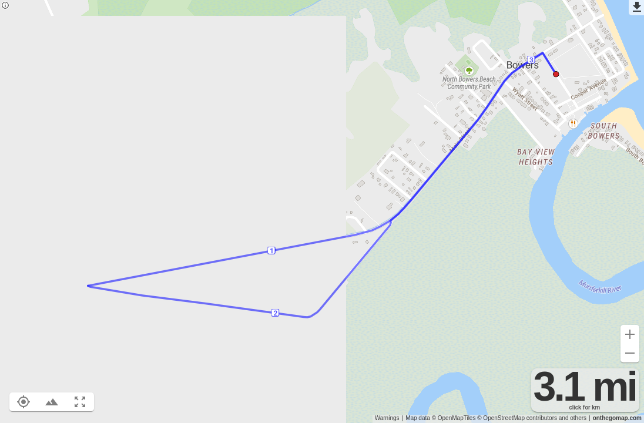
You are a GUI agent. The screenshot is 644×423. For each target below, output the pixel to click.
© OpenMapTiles (454, 418)
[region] (322, 211)
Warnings (387, 418)
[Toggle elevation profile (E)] (52, 401)
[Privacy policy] (5, 6)
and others (572, 418)
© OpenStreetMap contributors (517, 418)
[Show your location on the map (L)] (23, 401)
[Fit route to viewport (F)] (80, 401)
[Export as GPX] (636, 7)
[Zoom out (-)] (629, 353)
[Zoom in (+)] (629, 334)
